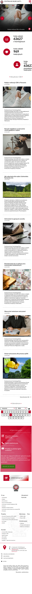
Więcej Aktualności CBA (24, 397)
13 (29, 411)
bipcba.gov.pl (14, 551)
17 (10, 414)
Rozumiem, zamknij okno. (22, 572)
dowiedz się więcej (8, 466)
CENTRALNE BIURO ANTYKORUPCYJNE (16, 488)
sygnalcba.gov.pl (15, 549)
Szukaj (29, 408)
